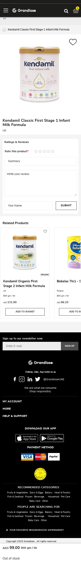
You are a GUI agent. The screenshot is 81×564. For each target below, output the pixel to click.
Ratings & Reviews (16, 142)
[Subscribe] (69, 346)
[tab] (40, 142)
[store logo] (24, 10)
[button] (73, 42)
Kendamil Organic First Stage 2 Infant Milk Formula (24, 284)
